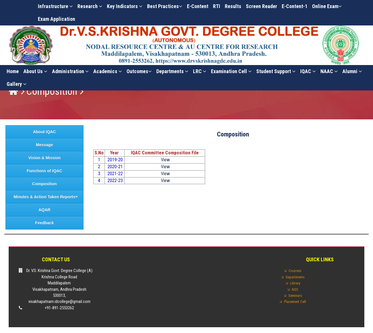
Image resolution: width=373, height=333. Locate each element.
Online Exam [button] (327, 6)
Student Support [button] (276, 71)
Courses (295, 271)
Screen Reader (261, 6)
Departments (172, 71)
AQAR (44, 210)
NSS (295, 289)
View (165, 159)
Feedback (44, 223)
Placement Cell (295, 301)
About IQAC (44, 132)
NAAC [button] (329, 71)
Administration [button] (70, 71)
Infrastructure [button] (55, 6)
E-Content (197, 6)
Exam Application (56, 19)
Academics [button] (107, 71)
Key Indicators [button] (124, 6)
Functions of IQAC (44, 171)
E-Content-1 (294, 6)
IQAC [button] (308, 71)
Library (295, 283)
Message (44, 145)
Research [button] (89, 6)
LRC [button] (199, 71)
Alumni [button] (352, 71)
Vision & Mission (44, 158)
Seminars (295, 295)
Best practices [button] (164, 6)
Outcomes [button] (139, 71)
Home (13, 71)
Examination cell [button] (231, 71)
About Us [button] (35, 71)
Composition (51, 91)
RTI (216, 6)
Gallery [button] (17, 84)
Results (233, 6)
